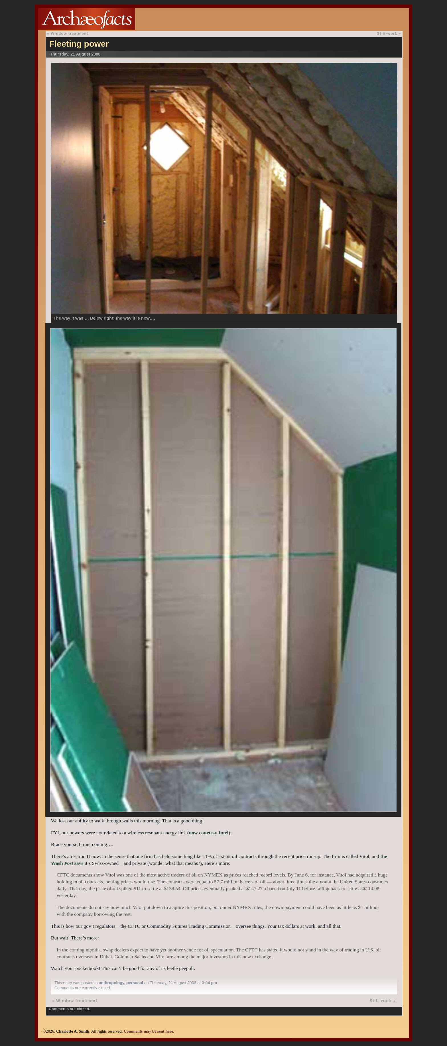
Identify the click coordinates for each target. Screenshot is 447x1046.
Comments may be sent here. (149, 1031)
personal (134, 982)
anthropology (111, 982)
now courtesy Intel (209, 832)
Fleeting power (79, 43)
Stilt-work (387, 33)
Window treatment (69, 33)
